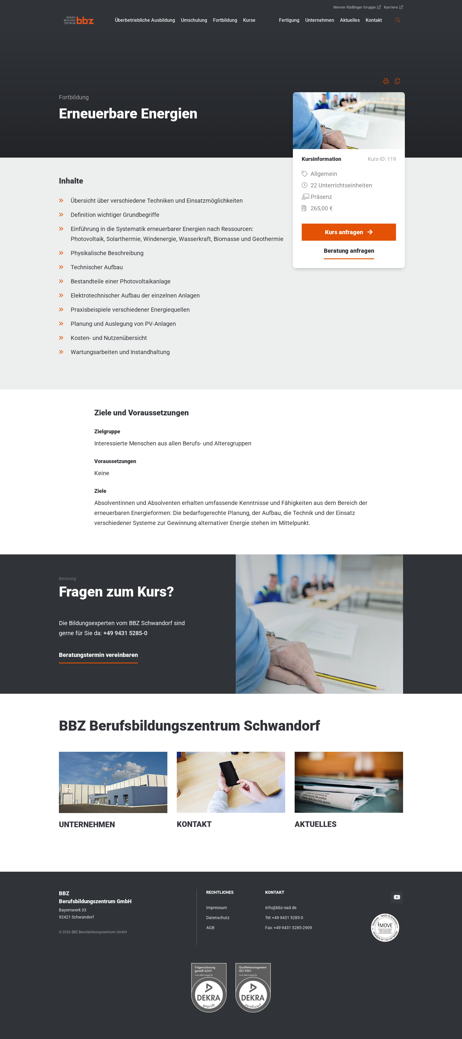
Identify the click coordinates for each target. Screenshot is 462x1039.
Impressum (216, 907)
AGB (210, 927)
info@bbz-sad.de (280, 907)
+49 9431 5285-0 (287, 917)
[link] (79, 20)
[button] (145, 20)
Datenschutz (218, 917)
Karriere (393, 7)
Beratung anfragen (349, 250)
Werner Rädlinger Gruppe (357, 7)
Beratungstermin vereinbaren (98, 654)
